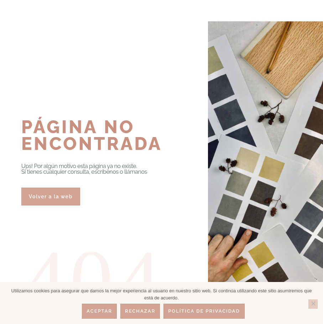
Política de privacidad (204, 311)
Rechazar (140, 311)
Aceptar (99, 311)
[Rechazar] (313, 304)
